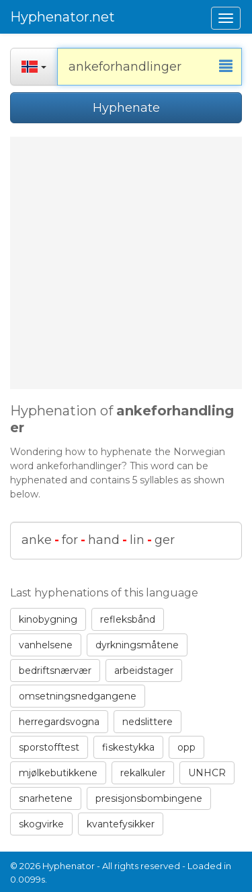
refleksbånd (127, 619)
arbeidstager (143, 670)
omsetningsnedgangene (77, 696)
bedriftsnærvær (55, 670)
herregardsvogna (59, 722)
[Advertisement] (126, 263)
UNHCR (207, 773)
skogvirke (41, 824)
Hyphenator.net (62, 17)
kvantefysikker (121, 824)
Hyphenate (126, 107)
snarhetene (46, 798)
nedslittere (147, 722)
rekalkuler (142, 773)
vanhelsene (46, 645)
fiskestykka (128, 747)
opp (186, 747)
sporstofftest (49, 747)
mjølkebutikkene (58, 773)
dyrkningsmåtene (137, 645)
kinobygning (48, 619)
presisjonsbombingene (148, 798)
